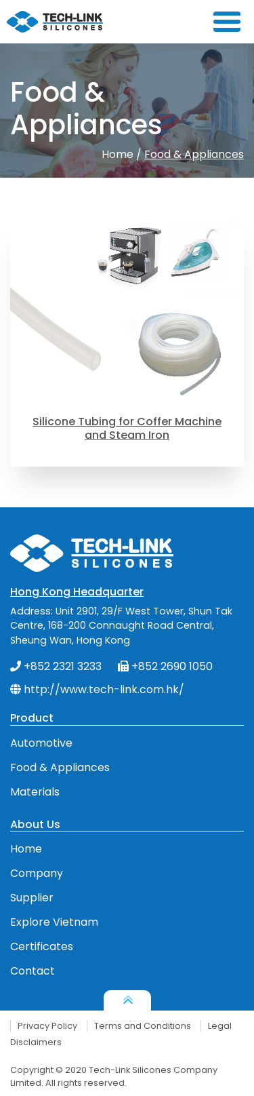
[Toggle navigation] (231, 21)
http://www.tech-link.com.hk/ (97, 689)
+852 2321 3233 (56, 666)
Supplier (32, 897)
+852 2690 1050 (165, 666)
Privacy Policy (47, 1026)
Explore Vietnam (54, 922)
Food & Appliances (194, 154)
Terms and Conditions (142, 1026)
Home (117, 154)
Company (36, 873)
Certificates (41, 946)
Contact (32, 971)
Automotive (41, 743)
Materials (35, 792)
